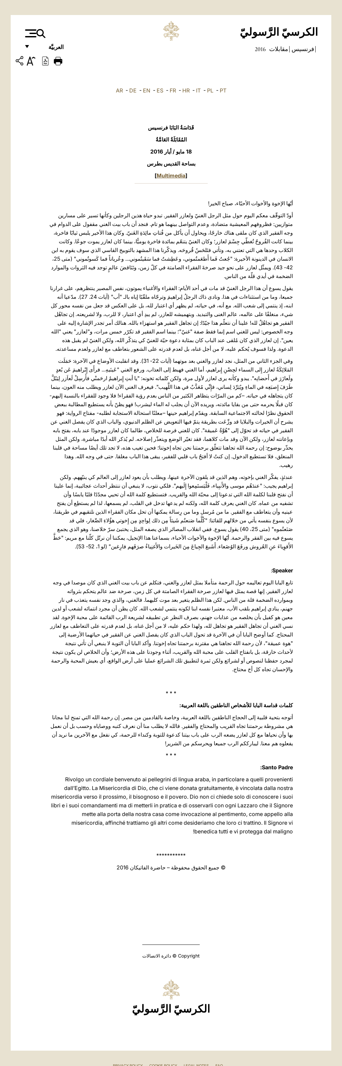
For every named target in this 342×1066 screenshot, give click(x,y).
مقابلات (278, 49)
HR (186, 90)
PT (223, 90)
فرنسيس (302, 49)
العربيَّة (48, 49)
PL (210, 90)
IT (198, 90)
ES (160, 90)
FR (173, 90)
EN (146, 90)
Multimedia (171, 175)
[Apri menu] (29, 33)
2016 (260, 49)
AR (119, 90)
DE (133, 90)
